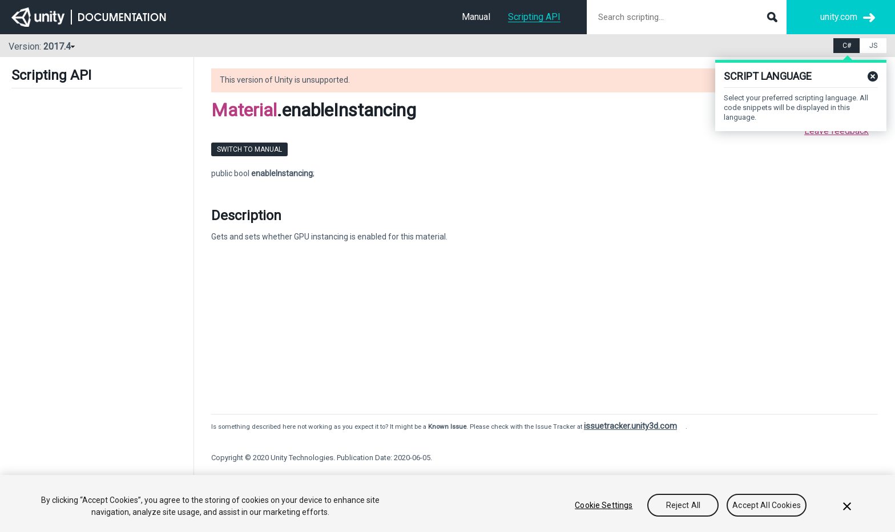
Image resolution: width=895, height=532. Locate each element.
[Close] (847, 506)
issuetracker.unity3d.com (630, 426)
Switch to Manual (249, 149)
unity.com (838, 16)
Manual (476, 16)
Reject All (683, 505)
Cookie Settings (603, 505)
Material (244, 110)
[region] (447, 503)
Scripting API (534, 16)
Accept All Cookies (766, 505)
